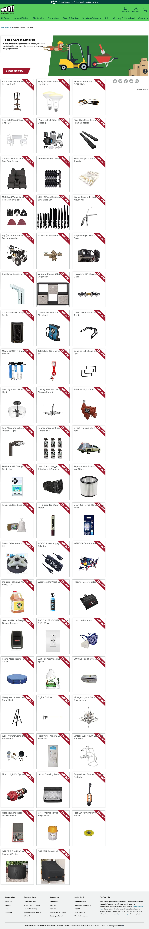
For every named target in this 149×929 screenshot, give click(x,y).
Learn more (93, 2)
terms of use (111, 914)
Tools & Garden (6, 27)
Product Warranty (30, 909)
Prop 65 (77, 909)
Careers (8, 905)
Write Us (27, 916)
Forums (125, 10)
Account (136, 10)
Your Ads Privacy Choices (111, 926)
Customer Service (31, 902)
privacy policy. (123, 914)
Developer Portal (56, 916)
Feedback (8, 912)
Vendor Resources (81, 916)
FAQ (6, 909)
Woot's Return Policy (32, 905)
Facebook (54, 902)
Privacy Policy (79, 912)
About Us (8, 902)
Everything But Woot (58, 912)
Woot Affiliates (80, 902)
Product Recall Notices (32, 912)
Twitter (53, 905)
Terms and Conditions (82, 905)
